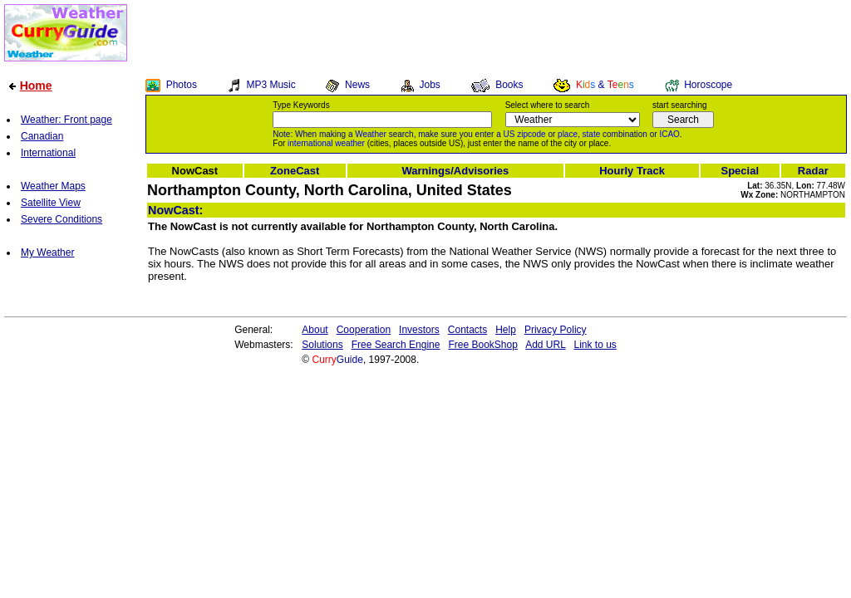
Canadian (42, 136)
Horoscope (708, 85)
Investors (419, 330)
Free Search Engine (396, 344)
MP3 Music (270, 85)
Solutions (322, 344)
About (314, 330)
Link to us (594, 344)
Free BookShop (482, 344)
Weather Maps (53, 186)
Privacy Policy (555, 330)
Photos (181, 85)
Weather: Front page (66, 119)
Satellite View (51, 202)
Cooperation (364, 330)
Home (36, 85)
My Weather (47, 252)
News (357, 85)
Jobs (429, 85)
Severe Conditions (61, 219)
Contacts (467, 330)
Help (505, 330)
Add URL (545, 344)
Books (509, 85)
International (48, 153)
